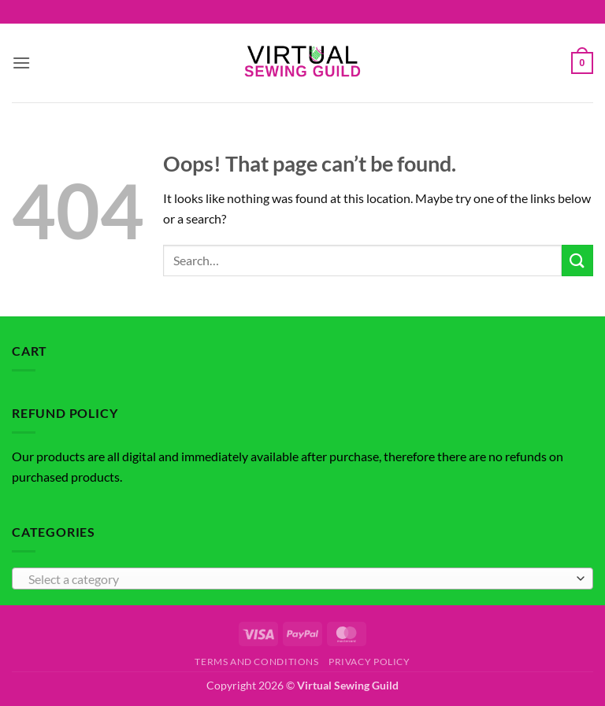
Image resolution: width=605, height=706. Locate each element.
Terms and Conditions (256, 661)
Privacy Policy (369, 661)
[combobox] (302, 578)
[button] (21, 62)
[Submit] (577, 260)
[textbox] (298, 579)
